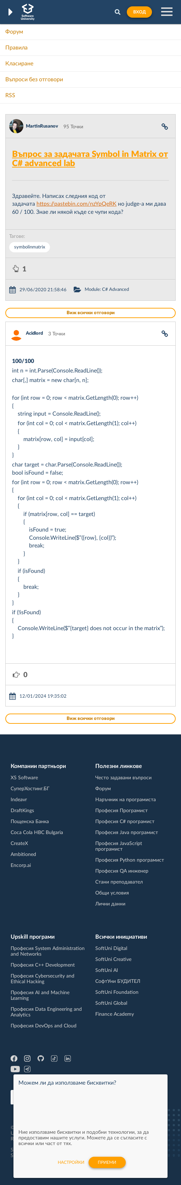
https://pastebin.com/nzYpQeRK (76, 204)
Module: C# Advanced (107, 289)
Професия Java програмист (126, 832)
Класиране (19, 63)
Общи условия (112, 893)
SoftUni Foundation (116, 992)
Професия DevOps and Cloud (44, 1025)
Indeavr (19, 799)
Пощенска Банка (30, 821)
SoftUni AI (106, 970)
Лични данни (110, 904)
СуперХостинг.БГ (30, 788)
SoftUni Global (111, 1003)
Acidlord (34, 333)
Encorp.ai (21, 865)
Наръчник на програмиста (125, 799)
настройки (71, 1162)
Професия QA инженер (121, 871)
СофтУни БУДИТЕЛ (117, 981)
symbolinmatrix (29, 247)
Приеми (107, 1162)
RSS (10, 95)
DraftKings (22, 810)
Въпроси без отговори (34, 79)
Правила (16, 48)
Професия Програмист (121, 810)
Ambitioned (23, 854)
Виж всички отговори (91, 313)
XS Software (24, 777)
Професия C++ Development (43, 965)
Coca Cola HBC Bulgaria (37, 832)
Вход (139, 12)
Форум (14, 32)
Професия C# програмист (124, 821)
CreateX (19, 843)
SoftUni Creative (113, 959)
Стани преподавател (119, 882)
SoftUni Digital (111, 948)
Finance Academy (114, 1014)
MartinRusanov (42, 126)
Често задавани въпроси (123, 777)
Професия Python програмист (129, 860)
